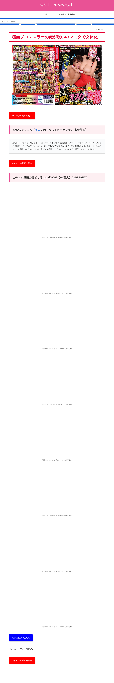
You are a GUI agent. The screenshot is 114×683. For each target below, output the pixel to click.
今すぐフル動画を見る (22, 116)
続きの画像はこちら (21, 638)
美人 (37, 129)
